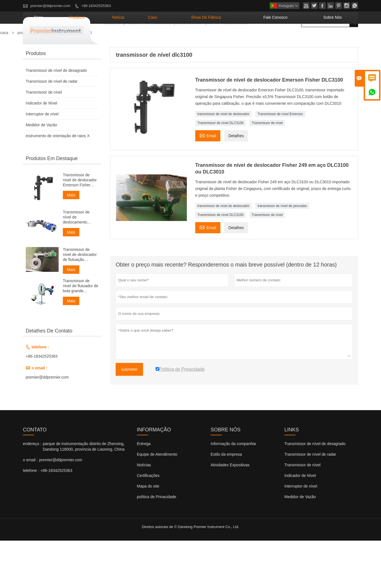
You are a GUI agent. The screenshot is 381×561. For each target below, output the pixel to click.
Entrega (144, 464)
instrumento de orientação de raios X (58, 156)
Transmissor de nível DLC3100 (220, 143)
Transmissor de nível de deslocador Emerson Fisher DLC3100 (80, 200)
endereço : (32, 464)
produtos (144, 37)
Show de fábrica (243, 37)
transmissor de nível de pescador (282, 226)
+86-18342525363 (96, 6)
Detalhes (236, 156)
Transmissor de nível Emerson (280, 134)
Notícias (144, 485)
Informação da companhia (233, 464)
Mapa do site (148, 506)
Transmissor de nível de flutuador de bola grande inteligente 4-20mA (80, 306)
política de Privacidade (156, 517)
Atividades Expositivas (230, 485)
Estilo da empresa (226, 474)
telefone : (31, 491)
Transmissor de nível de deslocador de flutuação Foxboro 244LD (80, 275)
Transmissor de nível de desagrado (56, 91)
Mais (71, 215)
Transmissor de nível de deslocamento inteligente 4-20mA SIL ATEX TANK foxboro (79, 237)
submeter (129, 390)
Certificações (148, 496)
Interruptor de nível (42, 134)
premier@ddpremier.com (50, 6)
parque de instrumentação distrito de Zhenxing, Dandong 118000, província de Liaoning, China (84, 467)
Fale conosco (295, 37)
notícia (176, 37)
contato (35, 450)
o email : (30, 480)
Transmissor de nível (267, 143)
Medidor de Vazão (41, 145)
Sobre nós (338, 37)
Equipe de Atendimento (157, 474)
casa (115, 37)
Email (207, 155)
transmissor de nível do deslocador (223, 134)
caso (202, 37)
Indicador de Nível (41, 123)
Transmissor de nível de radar (51, 101)
